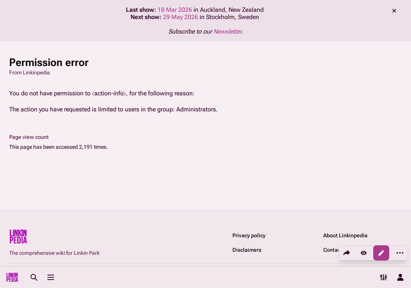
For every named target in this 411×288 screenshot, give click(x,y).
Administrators (196, 109)
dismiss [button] (394, 10)
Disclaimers (246, 250)
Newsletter (227, 31)
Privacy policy (249, 235)
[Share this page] (346, 253)
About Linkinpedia (345, 235)
